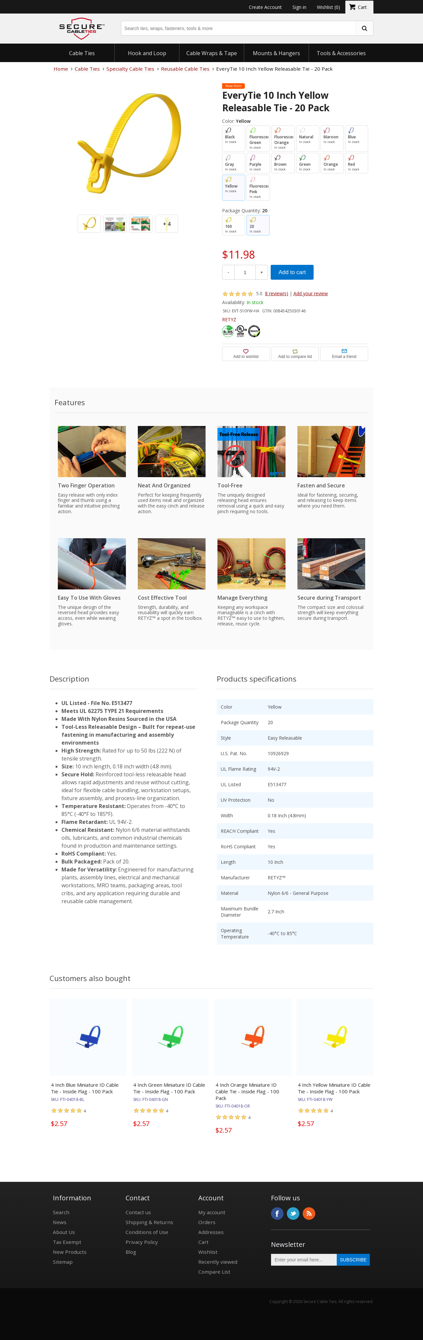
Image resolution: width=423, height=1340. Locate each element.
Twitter (293, 1213)
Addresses (211, 1232)
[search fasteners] (364, 28)
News (59, 1222)
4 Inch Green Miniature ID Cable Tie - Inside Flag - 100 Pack (169, 1088)
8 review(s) (276, 293)
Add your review (310, 293)
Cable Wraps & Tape (211, 53)
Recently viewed (217, 1261)
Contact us (138, 1212)
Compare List (214, 1271)
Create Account (265, 7)
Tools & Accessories (341, 53)
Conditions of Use (147, 1232)
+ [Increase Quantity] (261, 272)
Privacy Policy (142, 1242)
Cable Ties (82, 53)
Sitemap (63, 1261)
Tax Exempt (67, 1242)
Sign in (299, 7)
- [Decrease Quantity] (228, 272)
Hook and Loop (147, 53)
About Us (64, 1232)
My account (211, 1212)
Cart (203, 1242)
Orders (206, 1222)
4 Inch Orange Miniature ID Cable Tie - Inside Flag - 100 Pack (247, 1091)
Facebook (277, 1213)
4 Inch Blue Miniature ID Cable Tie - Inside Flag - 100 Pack (85, 1088)
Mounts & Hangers (276, 53)
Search (61, 1212)
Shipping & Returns (149, 1222)
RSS (309, 1213)
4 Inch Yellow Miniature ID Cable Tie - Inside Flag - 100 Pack (334, 1088)
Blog (131, 1252)
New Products (70, 1252)
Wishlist (207, 1252)
